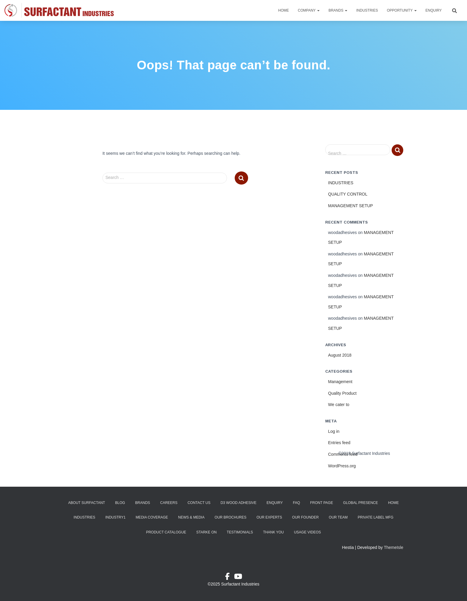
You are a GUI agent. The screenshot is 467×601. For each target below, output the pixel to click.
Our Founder (305, 517)
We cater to (338, 404)
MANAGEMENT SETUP (350, 205)
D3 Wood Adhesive (238, 503)
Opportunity (402, 10)
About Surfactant (86, 503)
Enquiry (434, 10)
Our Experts (269, 517)
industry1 (115, 517)
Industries (367, 10)
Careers (169, 503)
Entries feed (339, 442)
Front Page (321, 503)
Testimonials (240, 532)
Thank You (273, 532)
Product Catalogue (166, 532)
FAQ (296, 503)
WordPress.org (342, 465)
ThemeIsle (393, 547)
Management (340, 381)
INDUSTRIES (341, 182)
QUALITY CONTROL (348, 194)
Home (283, 10)
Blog (120, 503)
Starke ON (206, 532)
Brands (338, 10)
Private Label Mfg (375, 517)
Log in (334, 431)
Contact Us (199, 503)
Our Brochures (231, 517)
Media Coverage (152, 517)
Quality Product (342, 393)
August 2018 (340, 355)
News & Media (191, 517)
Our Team (338, 517)
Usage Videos (307, 532)
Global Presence (360, 503)
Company (309, 10)
